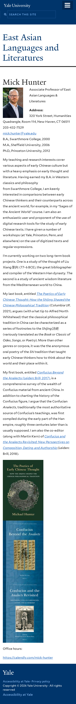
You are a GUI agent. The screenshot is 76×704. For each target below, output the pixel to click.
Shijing (36, 299)
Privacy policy (41, 681)
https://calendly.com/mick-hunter (28, 658)
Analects (36, 442)
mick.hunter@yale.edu (19, 133)
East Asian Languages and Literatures (31, 47)
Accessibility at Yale (16, 681)
